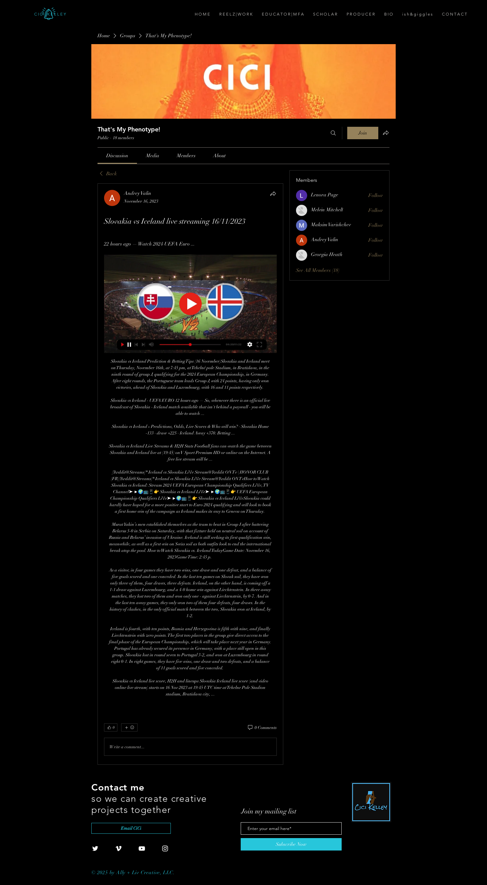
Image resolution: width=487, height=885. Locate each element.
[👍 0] (110, 727)
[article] (190, 474)
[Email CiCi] (131, 828)
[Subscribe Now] (291, 844)
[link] (117, 156)
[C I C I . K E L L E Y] (69, 14)
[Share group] (385, 132)
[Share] (273, 193)
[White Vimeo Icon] (118, 848)
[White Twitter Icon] (95, 848)
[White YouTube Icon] (142, 848)
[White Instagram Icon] (165, 848)
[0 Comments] (262, 728)
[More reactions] (129, 727)
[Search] (333, 133)
